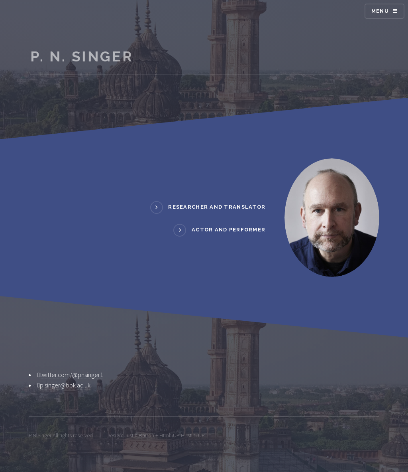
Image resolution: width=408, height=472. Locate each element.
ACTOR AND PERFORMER (228, 230)
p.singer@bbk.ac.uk (65, 385)
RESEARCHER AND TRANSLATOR (216, 207)
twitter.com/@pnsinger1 (71, 375)
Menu (380, 11)
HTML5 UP (193, 435)
